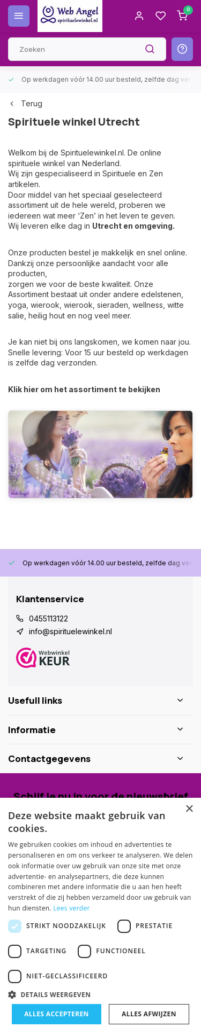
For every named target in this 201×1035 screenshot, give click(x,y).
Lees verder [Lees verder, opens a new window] (71, 908)
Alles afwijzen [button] (149, 1013)
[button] (100, 994)
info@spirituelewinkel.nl (70, 631)
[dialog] (100, 916)
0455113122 (48, 618)
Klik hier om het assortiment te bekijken (84, 389)
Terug (25, 103)
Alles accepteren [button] (56, 1013)
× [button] (189, 809)
